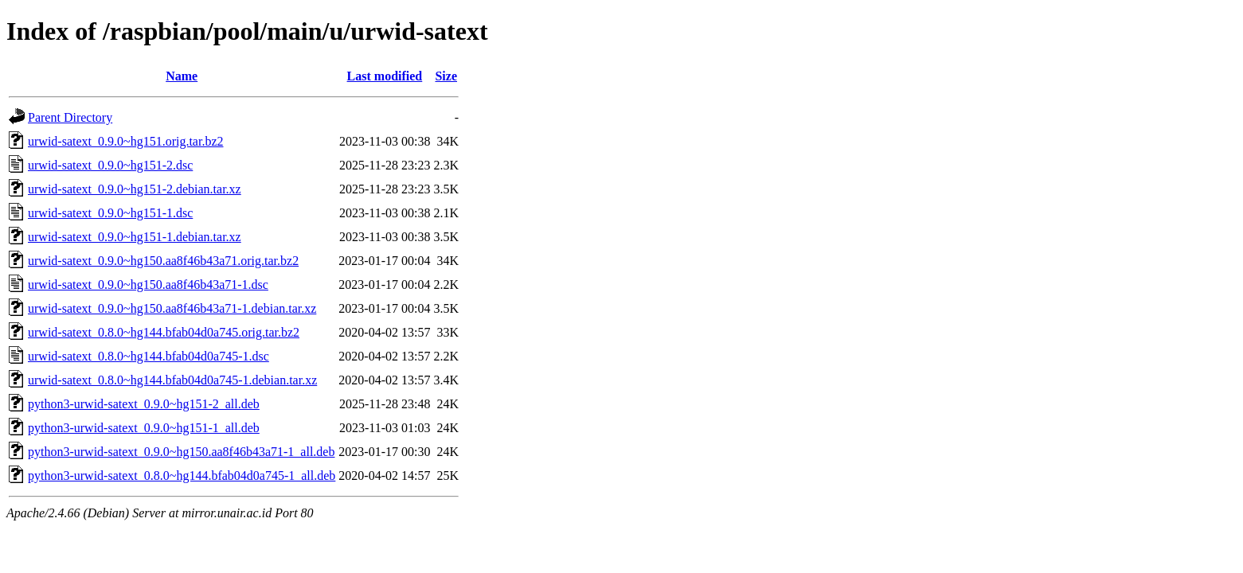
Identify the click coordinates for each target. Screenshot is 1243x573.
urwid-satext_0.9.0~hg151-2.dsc (110, 165)
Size (446, 76)
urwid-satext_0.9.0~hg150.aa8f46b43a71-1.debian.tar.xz (172, 308)
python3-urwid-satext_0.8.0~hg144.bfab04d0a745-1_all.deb (181, 475)
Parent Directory (70, 117)
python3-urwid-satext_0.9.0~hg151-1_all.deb (144, 428)
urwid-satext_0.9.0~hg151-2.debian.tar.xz (134, 189)
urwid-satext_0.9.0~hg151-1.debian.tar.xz (134, 237)
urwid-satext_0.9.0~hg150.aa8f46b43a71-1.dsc (148, 284)
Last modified (385, 76)
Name (181, 76)
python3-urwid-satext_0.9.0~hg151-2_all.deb (144, 404)
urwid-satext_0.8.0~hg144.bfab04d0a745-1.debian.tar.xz (172, 380)
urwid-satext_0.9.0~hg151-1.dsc (110, 213)
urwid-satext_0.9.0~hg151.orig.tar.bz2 (126, 141)
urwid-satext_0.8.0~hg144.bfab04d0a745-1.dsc (148, 356)
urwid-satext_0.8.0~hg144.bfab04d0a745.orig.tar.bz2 (163, 332)
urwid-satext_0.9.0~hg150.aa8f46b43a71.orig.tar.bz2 (163, 260)
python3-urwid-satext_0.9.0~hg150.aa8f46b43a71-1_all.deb (181, 451)
